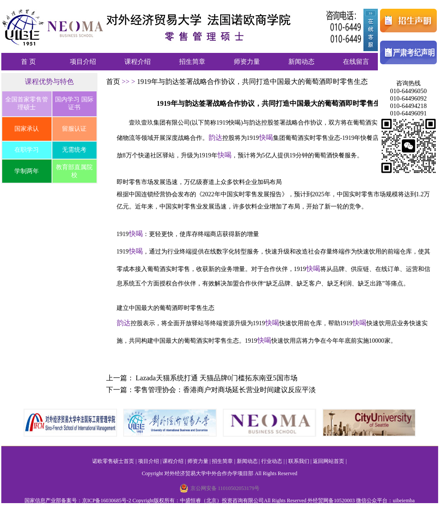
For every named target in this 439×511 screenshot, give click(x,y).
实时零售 (316, 138)
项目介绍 (83, 61)
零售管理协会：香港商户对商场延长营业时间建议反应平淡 (225, 389)
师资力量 (247, 61)
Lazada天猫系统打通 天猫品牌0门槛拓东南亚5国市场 (216, 378)
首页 (114, 81)
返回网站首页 (328, 461)
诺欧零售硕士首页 (113, 461)
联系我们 (298, 461)
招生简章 (192, 61)
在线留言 (356, 61)
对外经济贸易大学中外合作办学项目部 (208, 473)
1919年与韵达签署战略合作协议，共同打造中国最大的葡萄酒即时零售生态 (252, 81)
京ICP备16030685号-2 (106, 500)
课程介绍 (137, 61)
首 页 (28, 61)
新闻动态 (301, 61)
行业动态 (271, 461)
